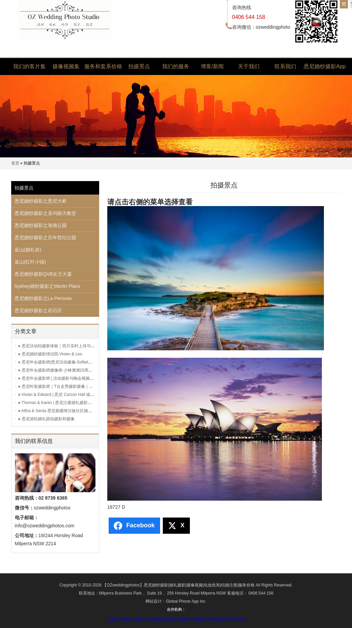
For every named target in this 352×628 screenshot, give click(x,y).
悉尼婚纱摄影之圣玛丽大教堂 (45, 213)
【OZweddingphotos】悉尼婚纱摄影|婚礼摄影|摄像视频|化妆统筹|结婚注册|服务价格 (179, 585)
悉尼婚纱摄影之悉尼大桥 (41, 201)
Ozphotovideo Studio (126, 619)
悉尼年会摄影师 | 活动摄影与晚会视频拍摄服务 (64, 378)
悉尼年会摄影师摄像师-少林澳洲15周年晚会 (61, 370)
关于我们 (249, 66)
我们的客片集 (29, 66)
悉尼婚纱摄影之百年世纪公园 (45, 237)
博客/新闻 (212, 66)
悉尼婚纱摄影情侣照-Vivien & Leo (52, 354)
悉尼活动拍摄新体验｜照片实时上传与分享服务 (64, 346)
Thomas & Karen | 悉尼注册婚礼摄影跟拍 (58, 402)
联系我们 (285, 66)
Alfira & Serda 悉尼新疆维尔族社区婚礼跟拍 (60, 410)
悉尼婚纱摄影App (322, 66)
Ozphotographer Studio (167, 619)
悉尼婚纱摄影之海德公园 (41, 225)
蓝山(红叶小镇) (30, 262)
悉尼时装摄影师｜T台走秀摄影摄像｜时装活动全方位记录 (74, 386)
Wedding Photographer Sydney (217, 619)
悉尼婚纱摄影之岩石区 (38, 310)
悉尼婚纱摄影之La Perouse (43, 298)
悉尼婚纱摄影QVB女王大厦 (43, 274)
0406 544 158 (248, 17)
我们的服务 (175, 66)
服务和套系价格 (102, 66)
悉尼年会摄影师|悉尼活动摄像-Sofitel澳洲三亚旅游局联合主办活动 (81, 362)
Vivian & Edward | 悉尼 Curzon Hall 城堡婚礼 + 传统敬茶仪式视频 (81, 394)
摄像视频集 (66, 66)
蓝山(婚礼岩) (28, 249)
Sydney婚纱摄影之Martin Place (48, 286)
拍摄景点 (139, 66)
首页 (15, 163)
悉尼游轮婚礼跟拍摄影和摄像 (48, 419)
